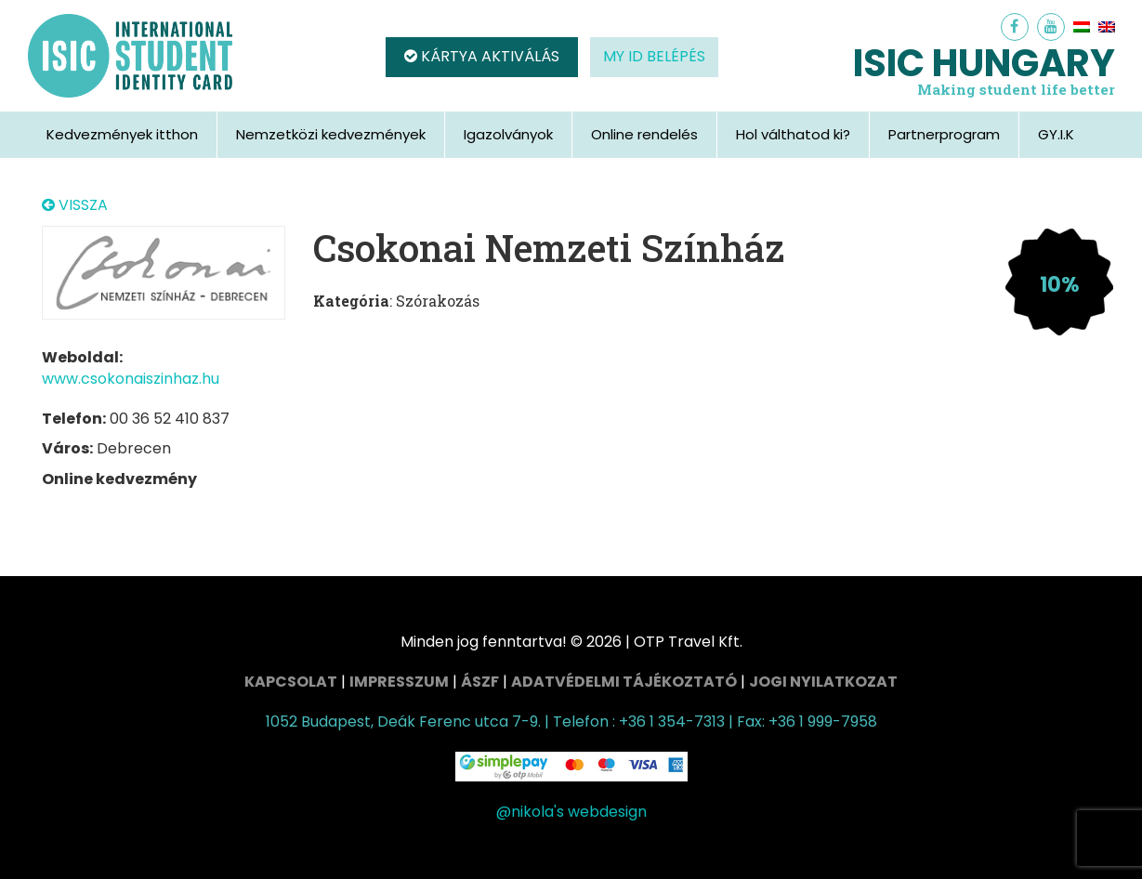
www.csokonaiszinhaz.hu (130, 378)
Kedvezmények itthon (122, 134)
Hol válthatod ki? (793, 134)
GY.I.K (1056, 134)
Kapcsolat (290, 681)
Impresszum (399, 681)
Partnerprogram (944, 134)
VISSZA (75, 205)
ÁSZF (480, 681)
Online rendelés (644, 134)
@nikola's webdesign (571, 811)
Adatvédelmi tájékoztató (624, 681)
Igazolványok (508, 134)
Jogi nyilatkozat (823, 681)
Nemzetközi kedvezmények (331, 134)
